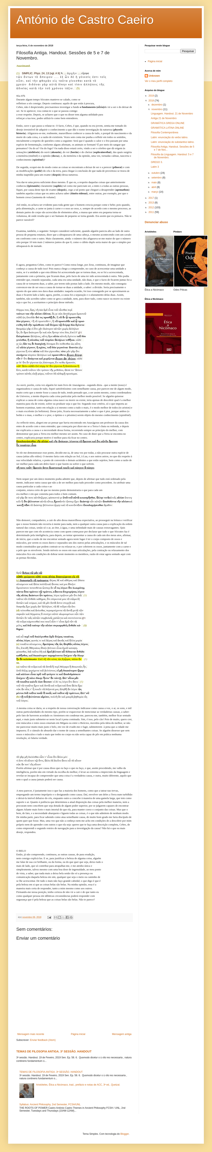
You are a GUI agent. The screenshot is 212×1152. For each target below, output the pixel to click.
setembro (156, 177)
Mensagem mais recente (30, 1034)
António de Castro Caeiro (85, 19)
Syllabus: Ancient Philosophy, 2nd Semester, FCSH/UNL (50, 1104)
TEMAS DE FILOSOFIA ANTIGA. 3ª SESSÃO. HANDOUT (54, 1051)
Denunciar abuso (156, 222)
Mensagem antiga (121, 1034)
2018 (152, 100)
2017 (152, 198)
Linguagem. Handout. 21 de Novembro (172, 113)
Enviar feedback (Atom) (42, 1040)
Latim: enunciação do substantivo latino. (172, 142)
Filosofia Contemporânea (164, 132)
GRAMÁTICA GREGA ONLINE (167, 123)
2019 (152, 95)
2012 (152, 207)
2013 (152, 202)
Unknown (154, 75)
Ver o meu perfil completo (158, 81)
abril (154, 187)
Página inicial (78, 1034)
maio (154, 182)
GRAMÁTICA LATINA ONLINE (167, 127)
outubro (155, 173)
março (155, 191)
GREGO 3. (157, 162)
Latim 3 (155, 166)
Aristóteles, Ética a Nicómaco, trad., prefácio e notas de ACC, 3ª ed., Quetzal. (78, 1084)
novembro (157, 109)
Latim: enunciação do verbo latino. (169, 137)
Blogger (124, 1133)
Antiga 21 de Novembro (164, 118)
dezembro (157, 104)
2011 (152, 212)
